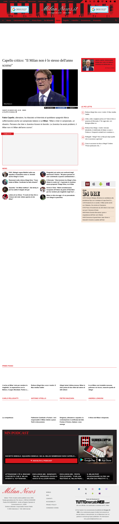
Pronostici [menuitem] (97, 20)
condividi (61, 107)
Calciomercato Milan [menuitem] (21, 20)
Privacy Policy (51, 504)
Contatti (49, 498)
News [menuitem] (58, 20)
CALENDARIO (52, 1)
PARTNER (22, 1)
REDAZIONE (32, 1)
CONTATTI (62, 1)
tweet (72, 107)
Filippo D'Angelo (9, 112)
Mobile (48, 492)
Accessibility (50, 501)
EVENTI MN (13, 1)
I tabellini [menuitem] (74, 20)
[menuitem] (3, 20)
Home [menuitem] (9, 20)
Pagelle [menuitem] (66, 20)
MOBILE (70, 1)
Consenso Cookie (52, 508)
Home (5, 1)
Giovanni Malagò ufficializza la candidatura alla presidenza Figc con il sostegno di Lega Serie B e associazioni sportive (98, 200)
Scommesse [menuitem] (86, 20)
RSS (47, 495)
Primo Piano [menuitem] (36, 20)
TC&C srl (11, 498)
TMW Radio (42, 1)
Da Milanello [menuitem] (48, 20)
